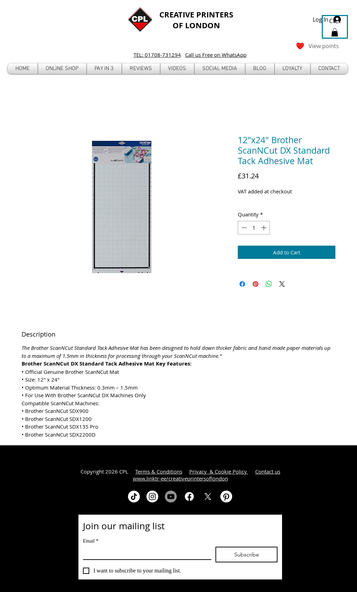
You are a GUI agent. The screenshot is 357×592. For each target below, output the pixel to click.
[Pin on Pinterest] (255, 284)
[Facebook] (189, 496)
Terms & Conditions (158, 471)
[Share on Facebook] (242, 284)
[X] (208, 496)
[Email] (145, 553)
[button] (62, 68)
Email (90, 541)
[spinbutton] (254, 227)
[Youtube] (171, 496)
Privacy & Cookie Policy (218, 471)
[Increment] (264, 227)
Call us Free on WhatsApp (215, 54)
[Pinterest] (226, 496)
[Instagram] (152, 496)
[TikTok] (134, 496)
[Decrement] (243, 227)
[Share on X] (282, 284)
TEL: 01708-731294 (157, 54)
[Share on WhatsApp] (269, 284)
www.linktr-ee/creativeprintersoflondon (180, 478)
